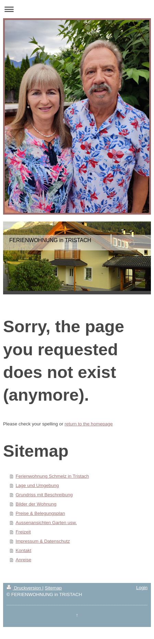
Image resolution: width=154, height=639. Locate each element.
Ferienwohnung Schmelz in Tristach (52, 476)
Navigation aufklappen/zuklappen (77, 9)
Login (141, 587)
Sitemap (53, 588)
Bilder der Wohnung (35, 504)
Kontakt (23, 550)
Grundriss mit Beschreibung (44, 494)
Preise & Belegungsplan (40, 513)
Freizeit (23, 531)
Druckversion (24, 588)
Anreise (23, 559)
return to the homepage (88, 423)
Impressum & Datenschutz (42, 541)
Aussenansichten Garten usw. (46, 522)
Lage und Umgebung (37, 485)
